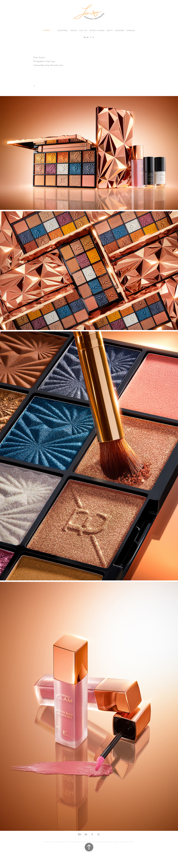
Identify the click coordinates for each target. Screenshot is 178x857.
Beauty (110, 30)
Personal (131, 30)
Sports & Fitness (96, 30)
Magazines (119, 30)
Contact (46, 30)
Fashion (73, 30)
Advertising (63, 30)
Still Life (83, 30)
